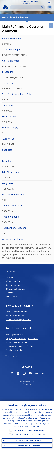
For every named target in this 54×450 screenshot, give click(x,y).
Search (42, 7)
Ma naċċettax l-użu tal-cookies (29, 446)
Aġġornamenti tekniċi (15, 315)
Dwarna (9, 277)
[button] (49, 2)
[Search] (25, 7)
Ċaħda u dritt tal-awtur (16, 311)
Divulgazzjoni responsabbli (18, 319)
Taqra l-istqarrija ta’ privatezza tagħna (28, 430)
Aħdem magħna (13, 281)
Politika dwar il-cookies (16, 342)
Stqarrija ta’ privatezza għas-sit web (22, 338)
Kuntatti (9, 292)
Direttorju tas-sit (13, 356)
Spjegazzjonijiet (13, 285)
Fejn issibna (11, 296)
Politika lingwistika (14, 350)
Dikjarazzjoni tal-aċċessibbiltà (19, 346)
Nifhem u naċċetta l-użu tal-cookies (29, 440)
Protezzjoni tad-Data (15, 334)
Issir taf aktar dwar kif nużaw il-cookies (28, 434)
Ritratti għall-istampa (15, 289)
